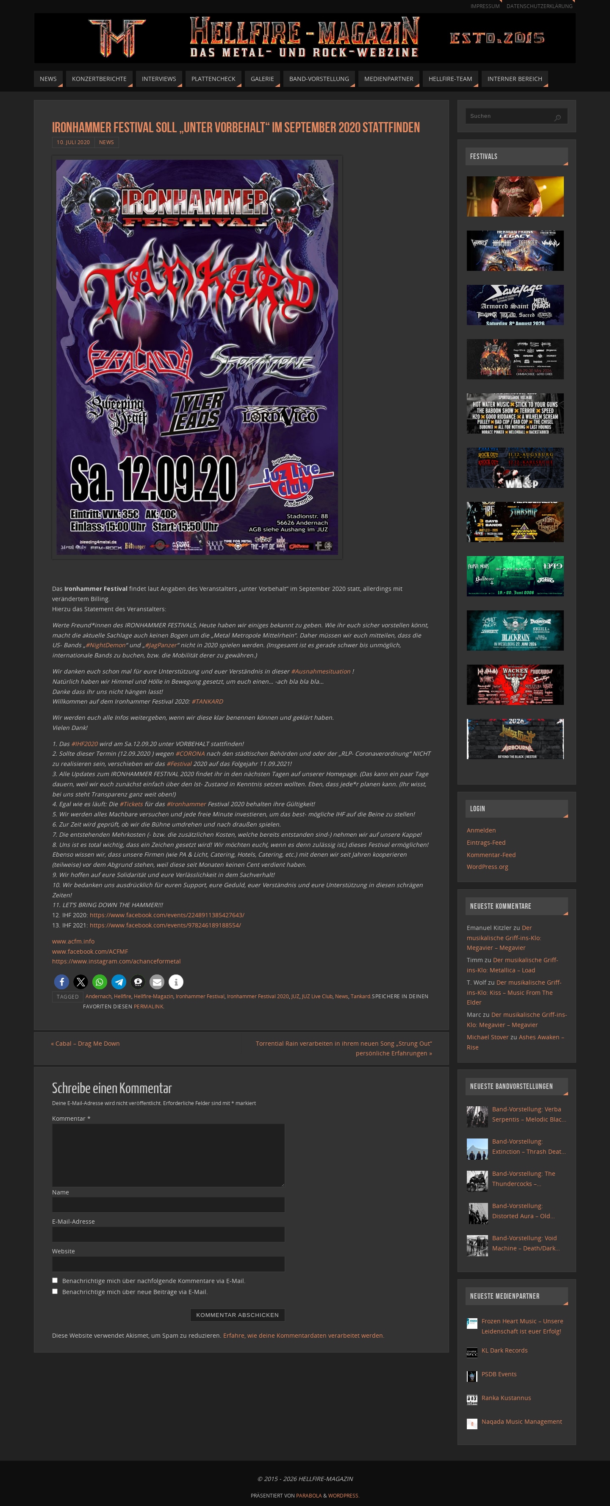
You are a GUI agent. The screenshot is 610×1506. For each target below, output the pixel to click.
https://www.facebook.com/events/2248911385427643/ (167, 915)
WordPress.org (487, 867)
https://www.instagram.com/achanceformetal (116, 961)
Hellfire (122, 996)
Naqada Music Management (522, 1421)
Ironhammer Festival (200, 996)
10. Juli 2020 (73, 142)
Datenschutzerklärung (538, 6)
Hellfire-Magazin (153, 996)
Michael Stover (488, 1037)
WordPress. (344, 1495)
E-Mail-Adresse (73, 1222)
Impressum (481, 6)
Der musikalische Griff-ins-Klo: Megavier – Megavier (504, 938)
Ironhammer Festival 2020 (258, 996)
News (106, 142)
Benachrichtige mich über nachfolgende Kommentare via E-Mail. (154, 1281)
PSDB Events (499, 1374)
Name (60, 1192)
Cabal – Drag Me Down (86, 1043)
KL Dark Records (505, 1350)
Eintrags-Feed (486, 842)
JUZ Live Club (317, 996)
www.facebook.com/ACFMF (90, 951)
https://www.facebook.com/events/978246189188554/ (165, 925)
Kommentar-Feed (491, 855)
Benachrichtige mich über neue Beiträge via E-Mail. (135, 1292)
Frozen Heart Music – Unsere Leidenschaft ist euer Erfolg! (522, 1326)
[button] (61, 981)
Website (63, 1251)
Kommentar (71, 1118)
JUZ (295, 996)
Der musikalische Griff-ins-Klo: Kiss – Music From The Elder (514, 992)
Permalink (149, 1006)
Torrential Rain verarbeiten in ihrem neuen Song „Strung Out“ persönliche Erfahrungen (343, 1048)
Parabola (309, 1495)
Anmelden (481, 830)
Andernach (98, 996)
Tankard (360, 996)
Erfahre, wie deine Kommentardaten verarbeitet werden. (304, 1335)
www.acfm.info (73, 941)
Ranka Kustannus (506, 1398)
